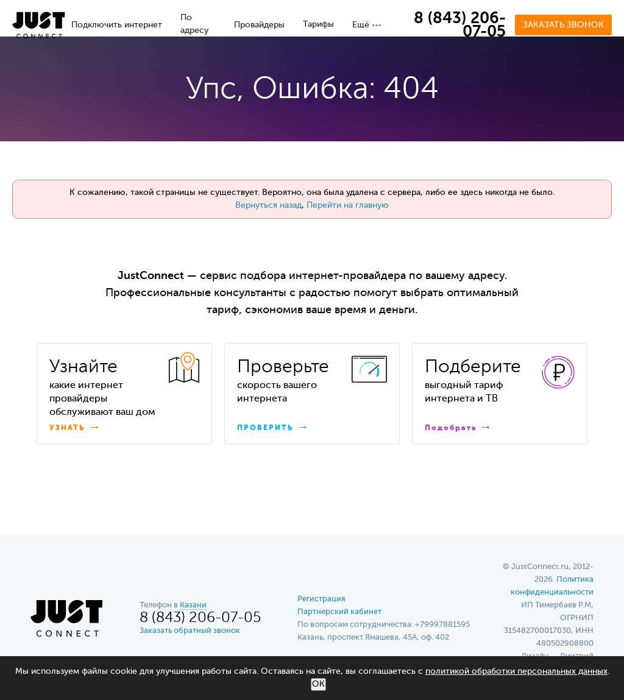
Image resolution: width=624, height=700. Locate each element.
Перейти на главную (348, 205)
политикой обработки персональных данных (516, 671)
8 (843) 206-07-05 (460, 25)
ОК (318, 684)
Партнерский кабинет (339, 612)
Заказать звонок (563, 25)
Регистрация (321, 599)
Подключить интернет (116, 25)
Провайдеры (259, 25)
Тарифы (318, 24)
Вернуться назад (268, 205)
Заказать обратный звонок (190, 631)
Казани (193, 605)
